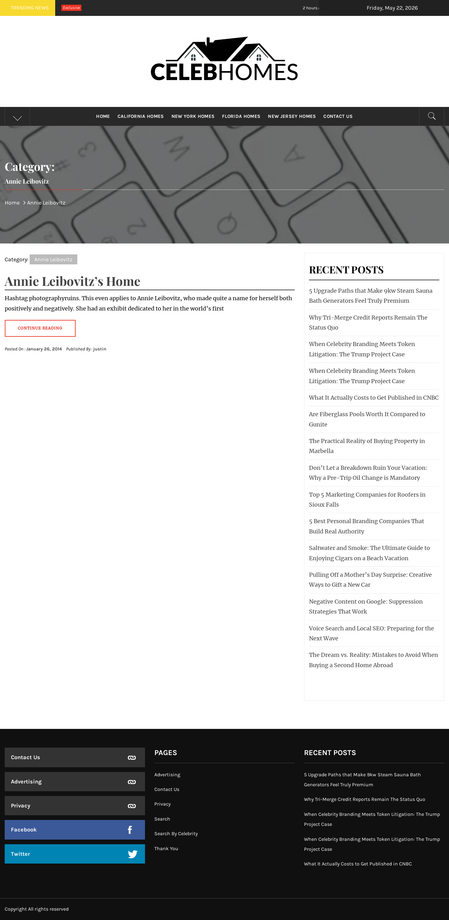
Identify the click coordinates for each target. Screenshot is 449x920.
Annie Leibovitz (53, 259)
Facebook (24, 829)
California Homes (141, 116)
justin (99, 349)
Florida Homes (241, 116)
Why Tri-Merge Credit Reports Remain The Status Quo (364, 799)
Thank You (166, 848)
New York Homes (193, 116)
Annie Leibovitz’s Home (72, 280)
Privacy (20, 805)
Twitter (20, 853)
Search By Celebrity (176, 833)
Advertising (26, 781)
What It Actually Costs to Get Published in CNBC (374, 397)
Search (162, 819)
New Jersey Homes (292, 116)
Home (103, 116)
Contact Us (338, 116)
